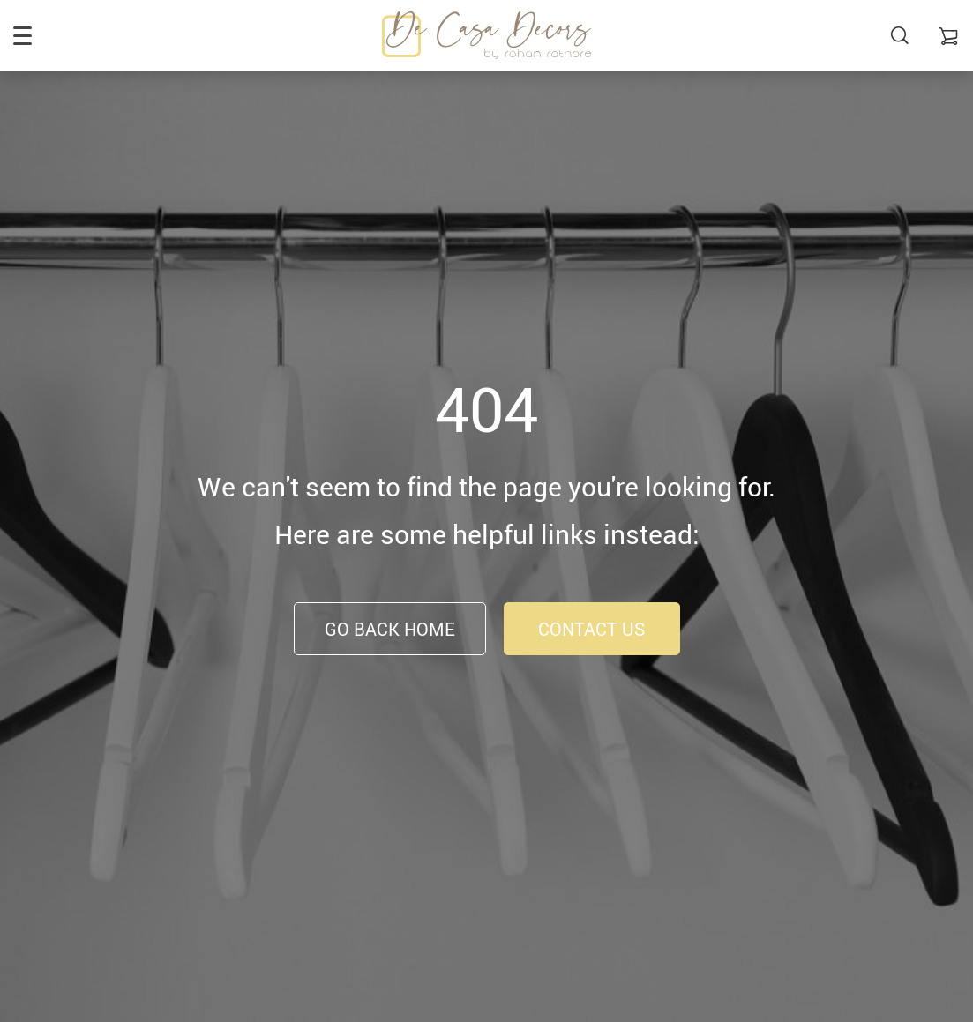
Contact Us (591, 629)
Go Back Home (390, 629)
